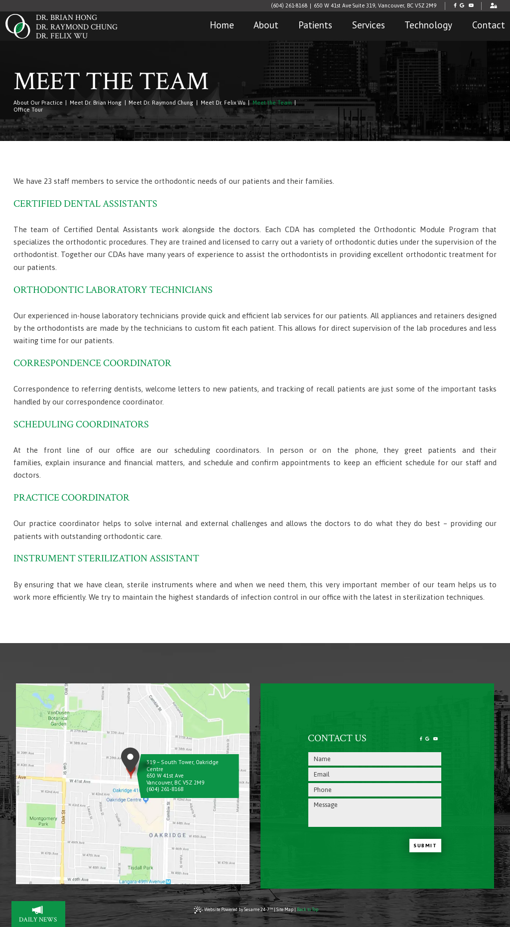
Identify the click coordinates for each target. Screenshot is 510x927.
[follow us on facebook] (455, 5)
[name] (374, 759)
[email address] (374, 774)
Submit (425, 845)
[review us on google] (462, 5)
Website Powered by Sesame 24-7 (233, 910)
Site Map (284, 909)
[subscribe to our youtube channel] (471, 5)
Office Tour (28, 109)
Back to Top (307, 909)
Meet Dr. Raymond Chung (160, 102)
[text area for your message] (374, 812)
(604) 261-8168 (289, 5)
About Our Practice (38, 102)
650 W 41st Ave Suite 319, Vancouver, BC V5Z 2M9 (375, 5)
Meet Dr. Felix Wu (223, 102)
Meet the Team (272, 102)
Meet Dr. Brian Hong (96, 102)
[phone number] (374, 789)
